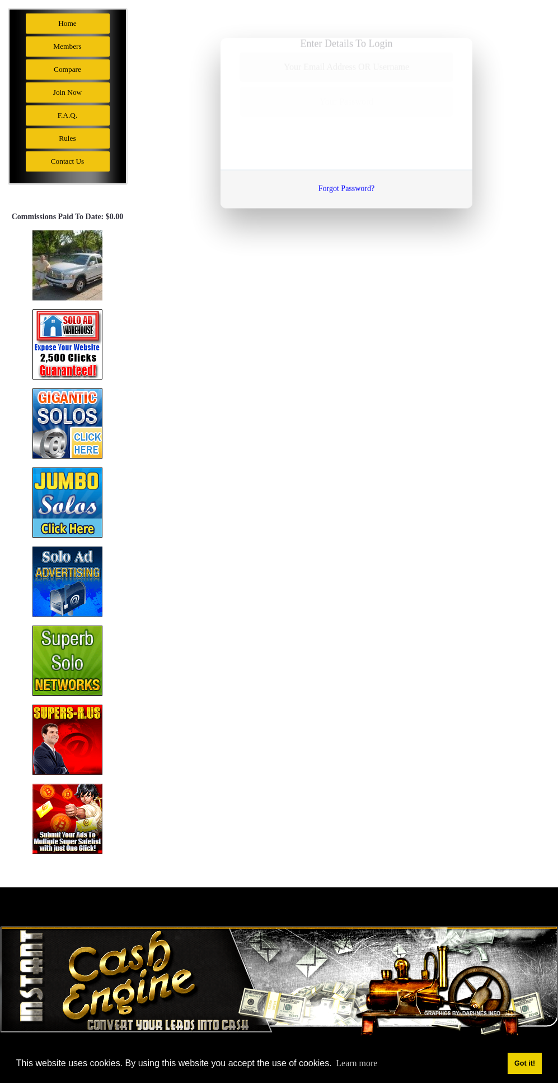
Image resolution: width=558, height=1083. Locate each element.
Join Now (67, 92)
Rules (67, 138)
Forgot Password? (346, 186)
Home (67, 23)
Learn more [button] (356, 1063)
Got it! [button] (524, 1063)
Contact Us (68, 161)
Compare (67, 69)
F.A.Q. (68, 115)
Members (67, 46)
